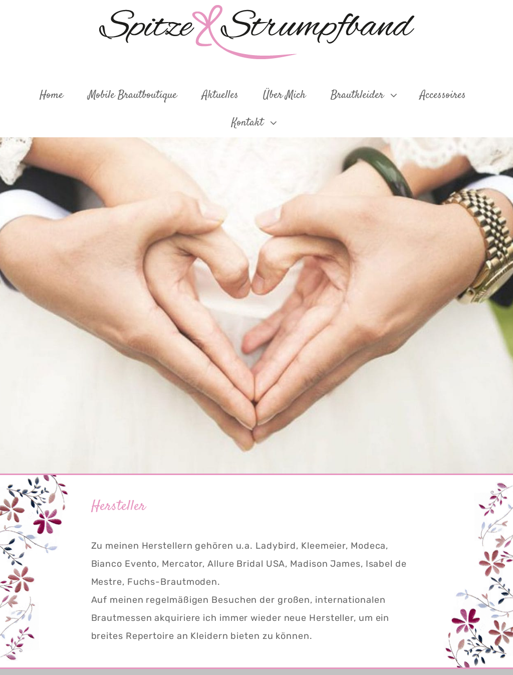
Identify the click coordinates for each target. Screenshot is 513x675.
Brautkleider (365, 95)
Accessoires (443, 95)
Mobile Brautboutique (132, 95)
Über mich (284, 95)
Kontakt (255, 123)
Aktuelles (220, 95)
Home (51, 95)
